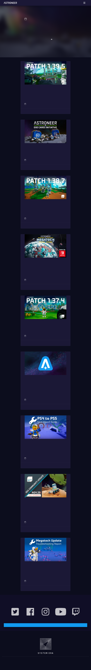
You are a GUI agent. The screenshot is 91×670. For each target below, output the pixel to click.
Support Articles (61, 458)
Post (65, 160)
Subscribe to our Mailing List (45, 625)
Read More (45, 111)
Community (57, 522)
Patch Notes (63, 104)
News (51, 19)
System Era (61, 19)
